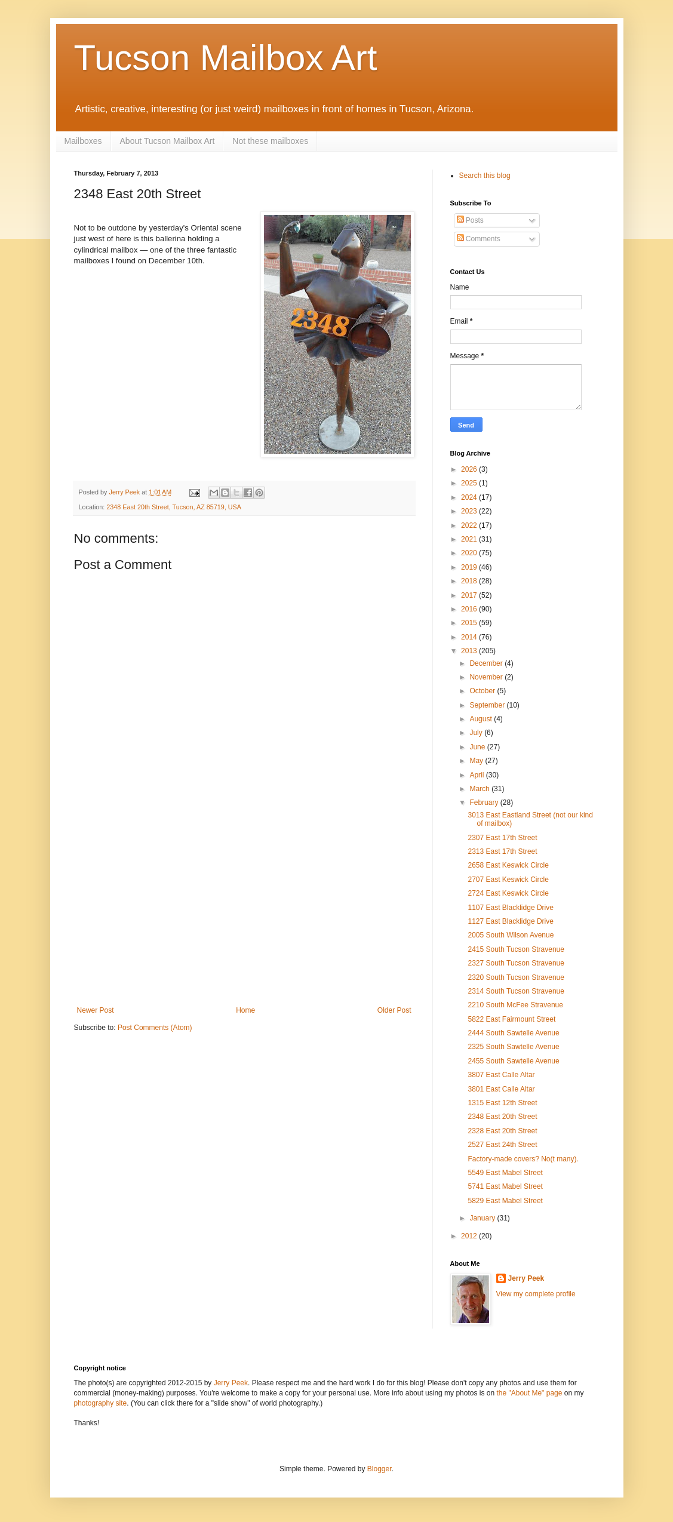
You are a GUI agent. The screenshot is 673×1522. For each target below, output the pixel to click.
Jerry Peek (526, 1278)
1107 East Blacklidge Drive (510, 907)
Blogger (379, 1469)
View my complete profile (536, 1294)
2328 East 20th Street (502, 1131)
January (483, 1218)
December (487, 663)
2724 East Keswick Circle (508, 893)
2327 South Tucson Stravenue (516, 963)
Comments (478, 239)
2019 (470, 567)
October (483, 691)
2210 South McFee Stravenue (515, 1005)
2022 (470, 525)
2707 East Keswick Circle (508, 879)
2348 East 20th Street (502, 1116)
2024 (470, 497)
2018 (470, 581)
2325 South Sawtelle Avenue (513, 1047)
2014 (470, 637)
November (487, 677)
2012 (470, 1236)
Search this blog (485, 175)
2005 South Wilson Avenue (511, 935)
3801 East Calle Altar (501, 1089)
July (476, 732)
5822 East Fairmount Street (511, 1019)
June (478, 747)
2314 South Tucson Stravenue (516, 991)
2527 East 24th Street (502, 1144)
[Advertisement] (244, 916)
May (477, 761)
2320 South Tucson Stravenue (516, 977)
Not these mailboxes (270, 141)
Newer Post (95, 1010)
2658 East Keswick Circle (508, 865)
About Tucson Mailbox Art (167, 141)
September (487, 705)
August (481, 719)
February (484, 802)
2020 (470, 553)
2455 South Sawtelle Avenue (513, 1061)
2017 (470, 595)
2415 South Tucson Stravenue (516, 949)
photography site (100, 1403)
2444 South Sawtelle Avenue (513, 1033)
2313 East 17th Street (502, 851)
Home (245, 1010)
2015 (470, 623)
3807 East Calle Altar (501, 1075)
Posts (470, 220)
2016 (470, 609)
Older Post (394, 1010)
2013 (470, 651)
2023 (470, 511)
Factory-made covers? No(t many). (523, 1159)
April (477, 775)
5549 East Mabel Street (505, 1173)
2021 (470, 539)
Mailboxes (83, 141)
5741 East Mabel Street (505, 1186)
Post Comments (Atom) (155, 1027)
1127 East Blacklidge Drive (510, 921)
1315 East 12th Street (502, 1103)
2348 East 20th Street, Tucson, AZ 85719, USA (173, 507)
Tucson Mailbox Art (225, 58)
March (480, 789)
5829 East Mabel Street (505, 1201)
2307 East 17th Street (502, 838)
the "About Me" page (529, 1393)
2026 (470, 469)
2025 (470, 483)
